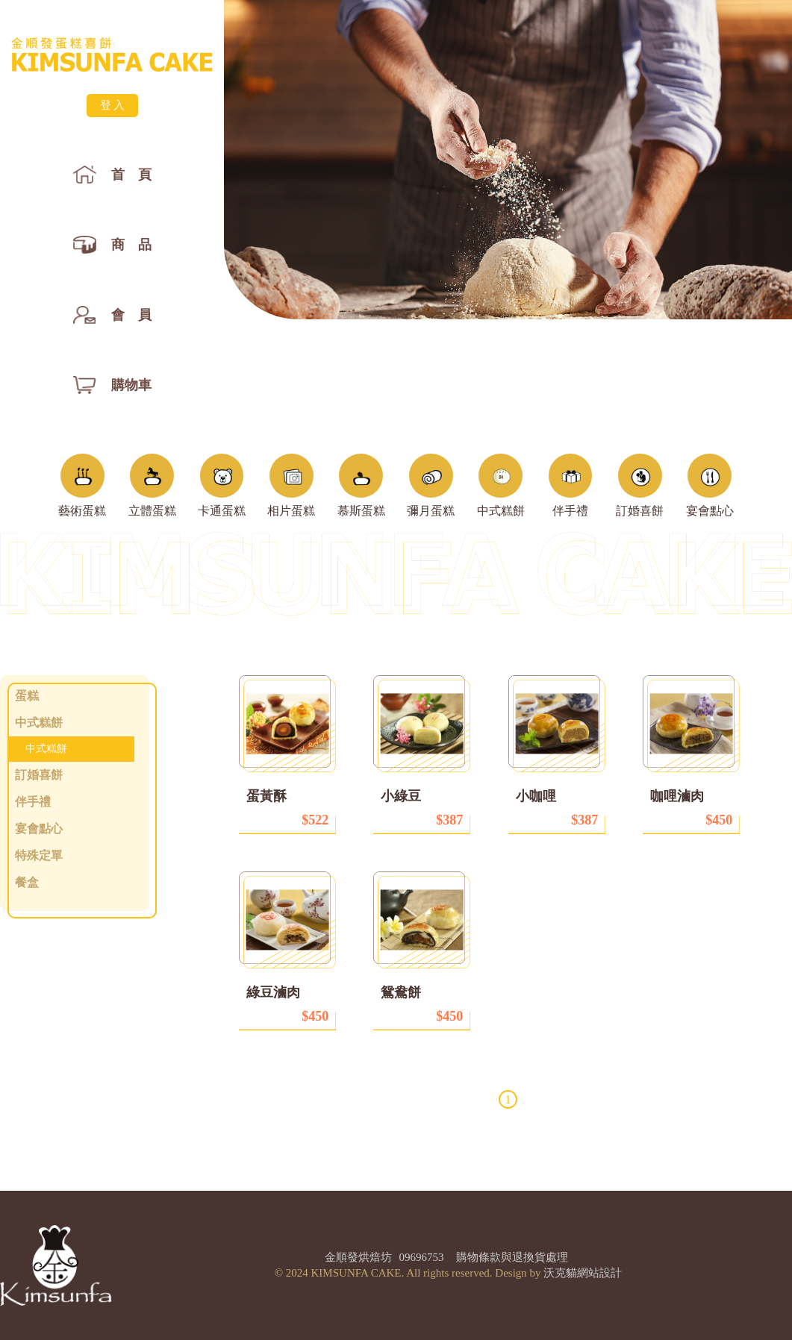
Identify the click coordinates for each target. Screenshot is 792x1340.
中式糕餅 (46, 748)
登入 (113, 105)
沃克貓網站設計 (582, 1273)
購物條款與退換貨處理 (512, 1257)
